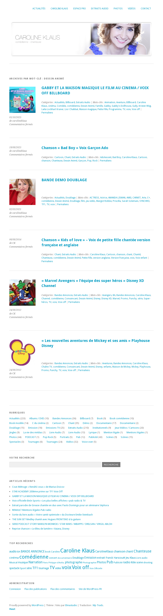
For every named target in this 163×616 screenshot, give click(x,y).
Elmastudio (71, 605)
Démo (86, 423)
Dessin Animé (87, 106)
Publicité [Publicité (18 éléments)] (118, 562)
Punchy (133, 298)
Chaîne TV (46, 366)
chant (129, 254)
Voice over (87, 441)
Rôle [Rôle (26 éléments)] (133, 562)
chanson (45, 160)
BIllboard (131, 102)
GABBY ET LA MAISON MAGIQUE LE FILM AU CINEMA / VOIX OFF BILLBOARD (53, 496)
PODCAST (30, 437)
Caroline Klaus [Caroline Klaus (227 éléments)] (77, 550)
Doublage (71, 197)
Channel (45, 298)
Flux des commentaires (62, 589)
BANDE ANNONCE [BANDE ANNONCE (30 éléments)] (32, 551)
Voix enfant (141, 258)
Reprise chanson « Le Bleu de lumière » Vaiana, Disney (40, 528)
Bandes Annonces (64, 295)
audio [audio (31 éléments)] (13, 551)
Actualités (39, 8)
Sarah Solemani (130, 201)
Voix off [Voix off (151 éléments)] (80, 567)
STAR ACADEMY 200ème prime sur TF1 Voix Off (37, 491)
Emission (33, 427)
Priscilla (117, 201)
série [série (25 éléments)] (29, 568)
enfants (107, 366)
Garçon (82, 160)
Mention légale (111, 432)
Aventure (120, 102)
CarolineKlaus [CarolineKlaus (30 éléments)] (104, 551)
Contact (146, 8)
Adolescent (105, 157)
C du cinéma (38, 423)
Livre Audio (55, 432)
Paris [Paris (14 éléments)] (45, 562)
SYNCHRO (144, 201)
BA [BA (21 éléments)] (18, 551)
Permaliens (47, 112)
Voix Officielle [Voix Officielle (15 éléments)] (96, 568)
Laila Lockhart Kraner (52, 109)
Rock (95, 160)
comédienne (73, 106)
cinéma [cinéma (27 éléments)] (14, 557)
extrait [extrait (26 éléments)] (101, 557)
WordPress (38, 605)
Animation (109, 102)
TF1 (43, 204)
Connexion (15, 589)
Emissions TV (53, 427)
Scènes (110, 437)
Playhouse (145, 366)
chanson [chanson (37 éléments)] (119, 551)
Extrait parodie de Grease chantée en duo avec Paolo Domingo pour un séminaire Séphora (60, 505)
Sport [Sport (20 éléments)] (23, 568)
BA (114, 295)
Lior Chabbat (71, 109)
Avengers (107, 295)
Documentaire (104, 423)
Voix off (136, 109)
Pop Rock (48, 437)
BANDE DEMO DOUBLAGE (64, 180)
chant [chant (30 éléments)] (129, 551)
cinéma (52, 106)
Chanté (137, 254)
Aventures (107, 363)
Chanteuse (57, 160)
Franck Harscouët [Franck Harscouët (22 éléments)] (115, 557)
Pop (89, 160)
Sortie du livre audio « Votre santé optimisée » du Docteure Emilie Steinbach (52, 514)
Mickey (135, 366)
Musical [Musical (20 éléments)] (13, 562)
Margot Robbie (104, 201)
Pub (78, 437)
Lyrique (93, 432)
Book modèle (16, 423)
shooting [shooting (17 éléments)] (147, 562)
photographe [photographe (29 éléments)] (73, 562)
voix (128, 109)
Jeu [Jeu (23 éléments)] (127, 557)
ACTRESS (94, 197)
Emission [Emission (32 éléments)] (90, 557)
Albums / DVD (36, 418)
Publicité (93, 437)
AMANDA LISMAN (116, 197)
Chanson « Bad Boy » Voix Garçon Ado (74, 148)
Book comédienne (119, 418)
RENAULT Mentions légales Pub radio (31, 510)
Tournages (33, 441)
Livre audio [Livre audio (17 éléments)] (141, 558)
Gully (135, 106)
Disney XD (107, 298)
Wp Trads (98, 605)
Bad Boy (117, 157)
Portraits (64, 437)
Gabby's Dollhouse (121, 106)
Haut (12, 609)
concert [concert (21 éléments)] (53, 557)
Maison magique (87, 109)
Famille (99, 106)
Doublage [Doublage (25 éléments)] (78, 557)
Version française (120, 258)
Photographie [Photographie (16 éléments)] (89, 562)
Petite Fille (103, 109)
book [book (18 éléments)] (47, 551)
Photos (118, 8)
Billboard (70, 102)
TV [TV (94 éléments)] (52, 567)
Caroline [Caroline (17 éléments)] (55, 551)
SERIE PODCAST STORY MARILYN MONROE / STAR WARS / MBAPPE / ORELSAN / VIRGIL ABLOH (62, 524)
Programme (115, 109)
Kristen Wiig (145, 106)
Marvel (116, 298)
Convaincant (71, 298)
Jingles (12, 432)
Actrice (103, 197)
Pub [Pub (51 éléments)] (110, 562)
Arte (144, 197)
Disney (97, 298)
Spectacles (15, 441)
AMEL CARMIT (134, 197)
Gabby (107, 106)
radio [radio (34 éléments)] (126, 562)
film (83, 201)
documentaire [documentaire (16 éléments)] (65, 558)
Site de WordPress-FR (90, 589)
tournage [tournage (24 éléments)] (44, 568)
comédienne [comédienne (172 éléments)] (33, 557)
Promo (124, 298)
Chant (67, 157)
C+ (148, 197)
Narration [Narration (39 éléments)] (35, 562)
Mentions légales (135, 432)
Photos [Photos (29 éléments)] (101, 562)
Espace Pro (79, 8)
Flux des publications (35, 589)
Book (100, 418)
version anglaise (101, 258)
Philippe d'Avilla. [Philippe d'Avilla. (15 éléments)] (56, 562)
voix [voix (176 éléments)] (66, 567)
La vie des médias (32, 432)
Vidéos (132, 8)
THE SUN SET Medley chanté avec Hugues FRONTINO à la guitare (46, 519)
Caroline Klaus (59, 8)
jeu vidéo (90, 201)
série (140, 298)
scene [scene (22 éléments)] (139, 562)
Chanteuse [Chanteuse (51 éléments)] (142, 551)
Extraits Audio (99, 8)
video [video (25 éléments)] (58, 568)
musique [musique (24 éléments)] (23, 562)
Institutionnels (100, 427)
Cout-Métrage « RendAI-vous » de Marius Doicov (38, 486)
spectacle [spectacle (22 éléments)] (14, 568)
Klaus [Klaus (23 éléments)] (133, 557)
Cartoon (59, 157)
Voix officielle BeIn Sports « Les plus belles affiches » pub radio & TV (48, 500)
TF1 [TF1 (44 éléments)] (35, 568)
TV (123, 109)
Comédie (61, 106)
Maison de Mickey (121, 366)
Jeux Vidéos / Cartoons (127, 427)
